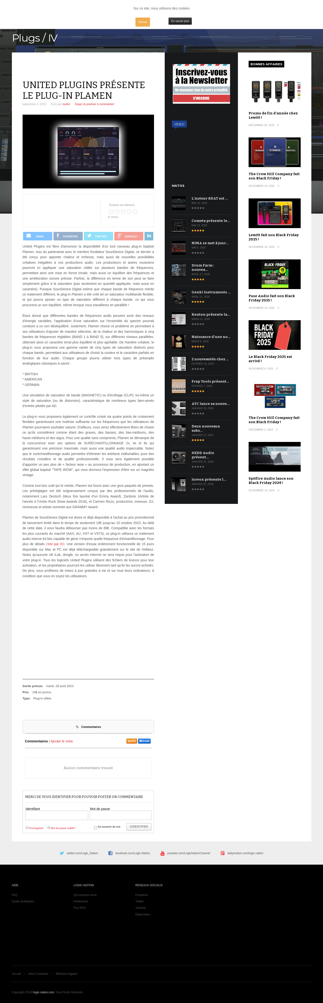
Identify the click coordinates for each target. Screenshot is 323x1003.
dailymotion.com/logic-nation (245, 853)
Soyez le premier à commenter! (94, 104)
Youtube (140, 907)
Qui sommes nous (85, 895)
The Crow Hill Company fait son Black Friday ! (274, 176)
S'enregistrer (34, 828)
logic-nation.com (43, 992)
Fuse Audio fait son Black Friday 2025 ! (272, 298)
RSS (132, 741)
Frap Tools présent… (210, 381)
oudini (66, 104)
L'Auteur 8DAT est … (210, 198)
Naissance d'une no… (211, 337)
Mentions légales (66, 973)
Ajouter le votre (61, 741)
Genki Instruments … (211, 292)
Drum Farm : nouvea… (203, 267)
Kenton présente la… (211, 314)
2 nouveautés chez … (210, 359)
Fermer (142, 22)
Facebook (141, 895)
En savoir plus (180, 21)
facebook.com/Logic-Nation (132, 853)
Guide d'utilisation (23, 901)
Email (144, 741)
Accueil (16, 973)
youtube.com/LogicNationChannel (188, 853)
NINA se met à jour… (210, 243)
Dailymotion (142, 914)
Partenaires (81, 901)
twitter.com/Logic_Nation (82, 853)
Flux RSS (80, 907)
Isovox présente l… (209, 479)
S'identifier (139, 826)
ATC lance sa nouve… (211, 404)
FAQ (15, 895)
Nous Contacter (38, 973)
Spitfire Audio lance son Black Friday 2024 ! (271, 480)
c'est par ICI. (55, 544)
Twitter (139, 901)
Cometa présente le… (211, 221)
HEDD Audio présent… (203, 455)
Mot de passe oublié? (61, 828)
